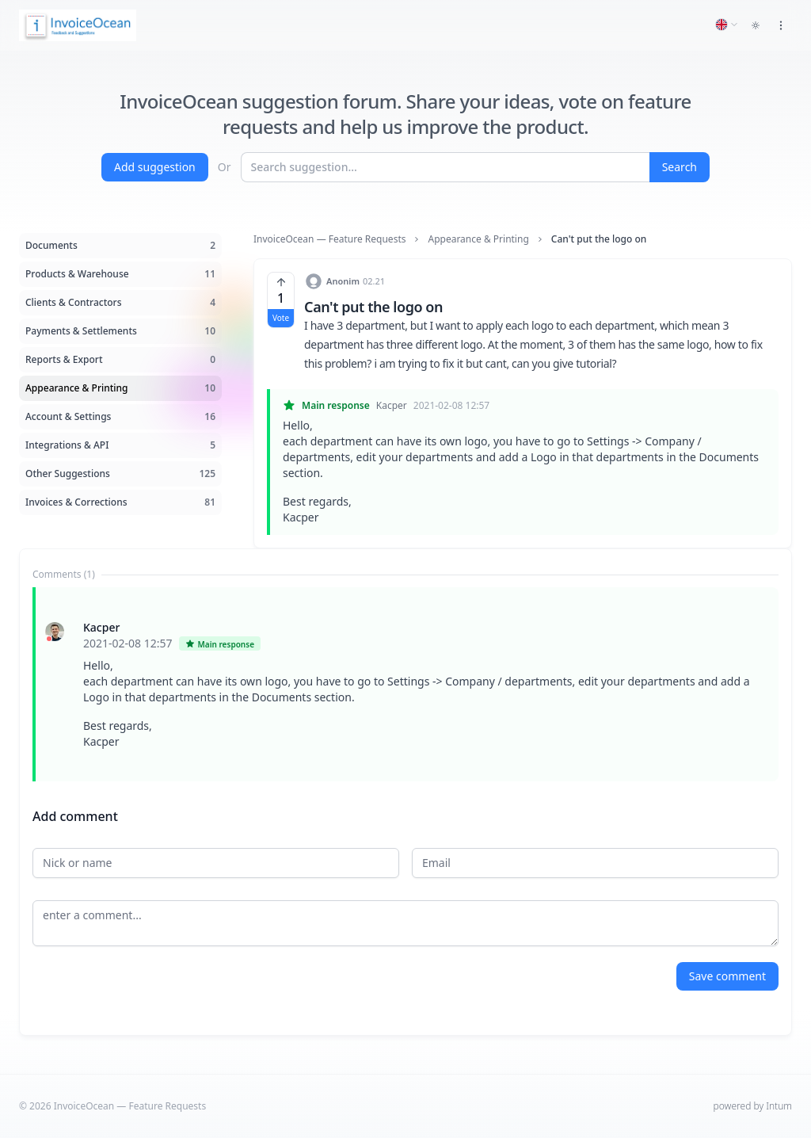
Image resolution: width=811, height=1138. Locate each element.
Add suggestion (155, 166)
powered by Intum (753, 1106)
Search (679, 166)
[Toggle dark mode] (755, 25)
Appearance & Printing (478, 239)
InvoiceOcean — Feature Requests (329, 239)
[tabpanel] (405, 684)
